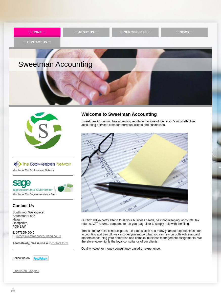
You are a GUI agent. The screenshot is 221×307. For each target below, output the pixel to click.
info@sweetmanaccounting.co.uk (38, 236)
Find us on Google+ (26, 271)
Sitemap (30, 291)
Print (17, 291)
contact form (59, 243)
